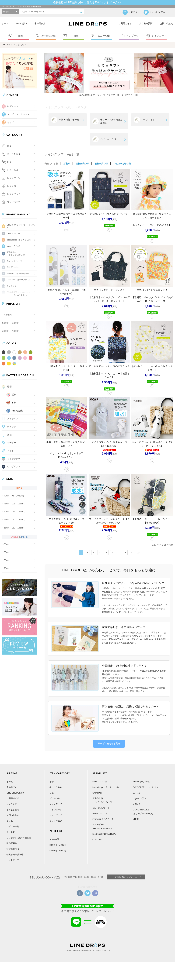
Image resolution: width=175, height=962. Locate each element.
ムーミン (137, 793)
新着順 (66, 163)
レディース (12, 106)
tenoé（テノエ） (14, 246)
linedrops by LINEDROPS (104, 834)
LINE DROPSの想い (16, 793)
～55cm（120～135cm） (14, 519)
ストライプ (12, 418)
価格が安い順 (82, 163)
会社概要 (11, 832)
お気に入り (134, 12)
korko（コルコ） (14, 233)
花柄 (14, 394)
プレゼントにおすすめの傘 (19, 838)
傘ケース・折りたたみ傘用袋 (111, 121)
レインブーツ (55, 804)
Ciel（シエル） (13, 267)
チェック (11, 426)
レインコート (55, 810)
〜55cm (5, 552)
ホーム (5, 23)
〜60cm (5, 560)
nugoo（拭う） (140, 798)
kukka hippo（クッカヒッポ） (19, 240)
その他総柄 (17, 410)
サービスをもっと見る (109, 743)
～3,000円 (7, 315)
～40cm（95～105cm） (13, 495)
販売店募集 (12, 843)
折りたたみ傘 (14, 154)
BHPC (136, 819)
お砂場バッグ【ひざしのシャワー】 (109, 213)
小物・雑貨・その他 (69, 119)
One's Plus (97, 793)
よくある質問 (146, 23)
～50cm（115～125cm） (14, 511)
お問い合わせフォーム (126, 877)
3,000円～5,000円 (10, 323)
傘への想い (21, 23)
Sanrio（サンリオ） (142, 781)
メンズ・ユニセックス (18, 114)
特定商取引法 (13, 849)
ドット (10, 450)
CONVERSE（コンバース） (146, 787)
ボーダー (11, 442)
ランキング (12, 804)
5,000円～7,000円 (10, 331)
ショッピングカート (159, 12)
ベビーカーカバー (109, 139)
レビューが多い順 (122, 163)
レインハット (148, 119)
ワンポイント (14, 466)
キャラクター (14, 458)
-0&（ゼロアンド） (15, 261)
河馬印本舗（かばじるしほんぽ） (16, 253)
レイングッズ (14, 194)
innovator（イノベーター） (18, 273)
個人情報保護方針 (15, 854)
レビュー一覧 (13, 826)
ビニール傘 (12, 170)
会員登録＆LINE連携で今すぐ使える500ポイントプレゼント (87, 2)
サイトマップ (13, 860)
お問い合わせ (166, 23)
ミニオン (137, 804)
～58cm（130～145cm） (14, 527)
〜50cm (5, 544)
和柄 (14, 402)
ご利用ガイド (125, 23)
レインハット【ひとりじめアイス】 (152, 225)
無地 (9, 434)
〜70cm (5, 568)
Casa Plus (97, 839)
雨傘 (9, 146)
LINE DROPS (7, 45)
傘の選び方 (40, 23)
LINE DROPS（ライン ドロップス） (20, 226)
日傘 (9, 162)
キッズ (10, 122)
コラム (10, 821)
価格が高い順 (101, 163)
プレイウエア (14, 202)
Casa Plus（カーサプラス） (19, 280)
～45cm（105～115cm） (14, 503)
